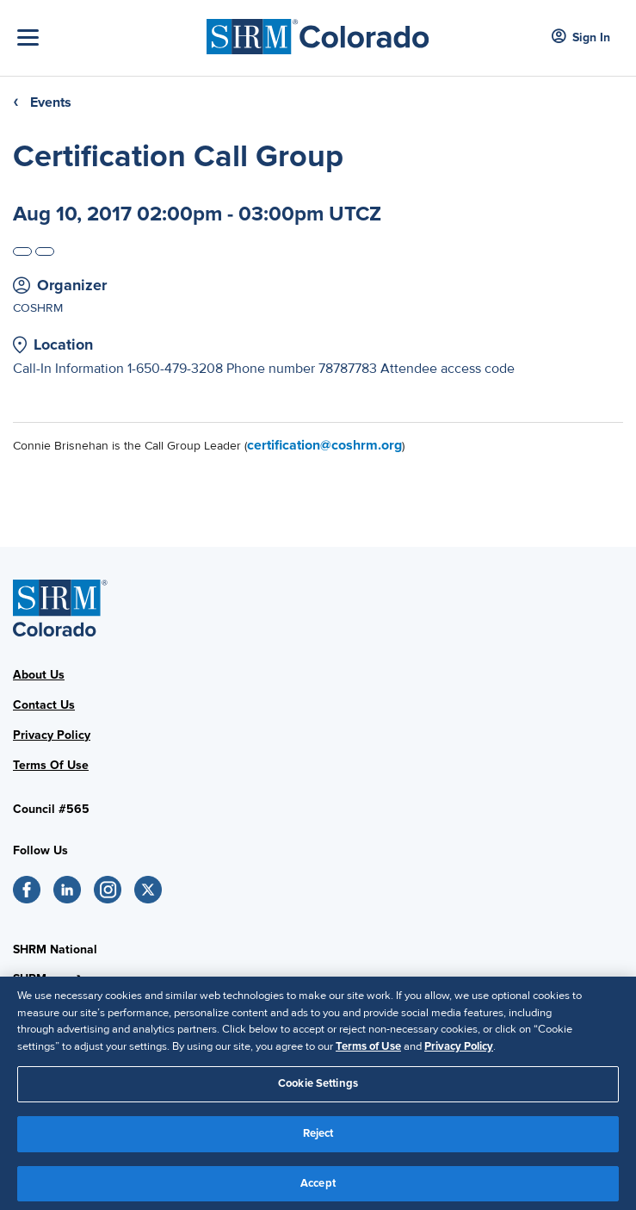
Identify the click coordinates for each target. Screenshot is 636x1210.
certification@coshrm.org (324, 445)
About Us (39, 674)
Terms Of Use (51, 765)
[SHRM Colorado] (318, 31)
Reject (318, 1137)
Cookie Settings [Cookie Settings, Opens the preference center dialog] (318, 1088)
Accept (318, 1187)
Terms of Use (368, 1050)
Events (50, 102)
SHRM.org (40, 978)
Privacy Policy (51, 735)
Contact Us (44, 705)
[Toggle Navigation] (108, 37)
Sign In (581, 37)
